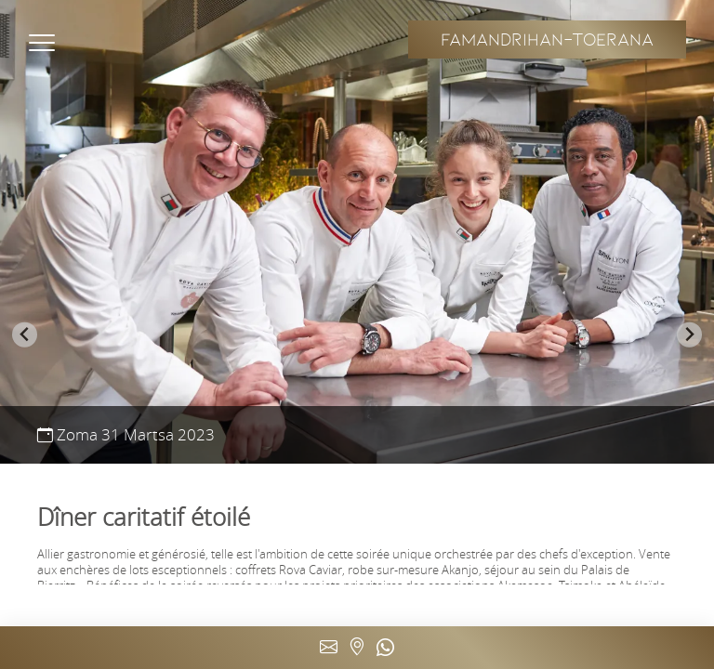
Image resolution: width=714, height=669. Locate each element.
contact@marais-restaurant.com (329, 648)
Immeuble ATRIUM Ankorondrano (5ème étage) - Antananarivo (357, 648)
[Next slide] (689, 335)
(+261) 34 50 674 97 (385, 648)
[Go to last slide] (24, 335)
